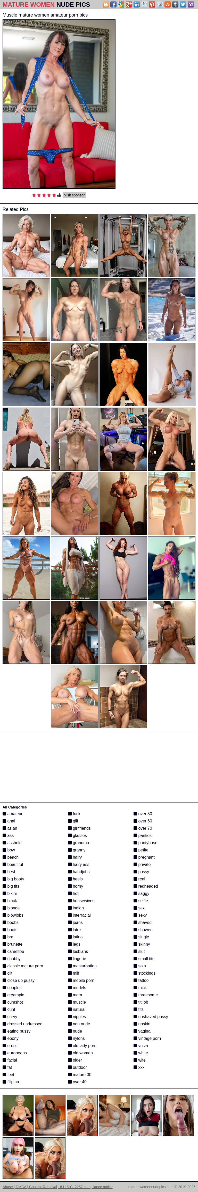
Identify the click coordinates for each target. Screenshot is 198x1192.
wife (140, 1060)
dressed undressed (23, 1024)
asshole (12, 843)
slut (139, 951)
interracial (79, 915)
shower (143, 930)
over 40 (77, 1082)
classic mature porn (23, 966)
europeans (15, 1053)
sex (139, 908)
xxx (139, 1067)
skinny (142, 944)
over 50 (143, 814)
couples (12, 987)
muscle (77, 1002)
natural (76, 1009)
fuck (74, 814)
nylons (76, 1038)
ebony (11, 1038)
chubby (12, 958)
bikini (10, 893)
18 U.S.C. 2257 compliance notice (85, 1187)
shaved (143, 922)
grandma (78, 843)
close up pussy (19, 980)
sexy (140, 915)
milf (73, 973)
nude (75, 1031)
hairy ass (78, 864)
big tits (11, 886)
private (142, 864)
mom (75, 995)
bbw (9, 850)
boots (10, 930)
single (141, 937)
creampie (13, 995)
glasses (77, 835)
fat (7, 1067)
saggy (141, 893)
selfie (141, 901)
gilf (73, 821)
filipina (11, 1082)
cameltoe (13, 951)
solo (140, 966)
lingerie (77, 958)
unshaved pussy (151, 1016)
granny (76, 850)
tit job (141, 1002)
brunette (12, 944)
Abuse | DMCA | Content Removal (30, 1187)
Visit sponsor (74, 195)
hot (73, 893)
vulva (141, 1045)
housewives (81, 901)
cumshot (13, 1002)
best (9, 872)
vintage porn (147, 1038)
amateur (12, 814)
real (139, 879)
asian (10, 828)
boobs (11, 922)
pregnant (144, 857)
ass (8, 835)
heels (75, 879)
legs (74, 944)
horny (75, 886)
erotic (10, 1045)
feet (8, 1074)
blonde (11, 908)
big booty (13, 879)
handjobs (78, 872)
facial (10, 1060)
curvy (10, 1016)
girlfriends (79, 828)
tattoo (141, 980)
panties (143, 835)
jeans (75, 922)
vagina (142, 1031)
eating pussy (16, 1031)
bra (8, 937)
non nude (79, 1024)
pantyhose (145, 843)
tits (139, 1009)
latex (74, 930)
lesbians (78, 951)
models (77, 987)
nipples (77, 1016)
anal (9, 821)
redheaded (146, 886)
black (10, 901)
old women (80, 1053)
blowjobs (13, 915)
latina (75, 937)
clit (7, 973)
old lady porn (82, 1045)
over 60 (143, 821)
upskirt (142, 1024)
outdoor (77, 1067)
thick (140, 987)
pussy (141, 872)
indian (76, 908)
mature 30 (79, 1074)
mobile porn (81, 980)
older (75, 1060)
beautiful (13, 864)
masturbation (82, 966)
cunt (9, 1009)
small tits (144, 958)
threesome (146, 995)
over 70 (143, 828)
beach (11, 857)
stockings (144, 973)
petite (141, 850)
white (141, 1053)
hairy (75, 857)
